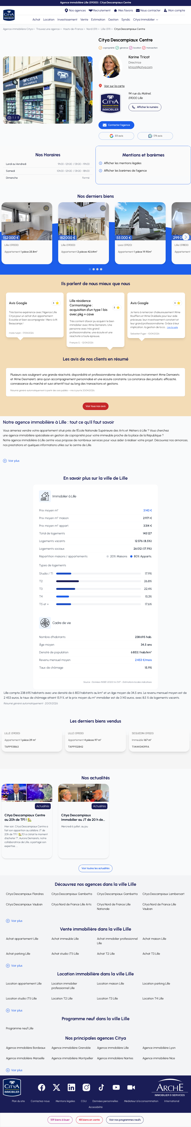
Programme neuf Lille (19, 1028)
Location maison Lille (110, 983)
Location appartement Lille (24, 983)
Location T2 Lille (62, 998)
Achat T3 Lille (151, 953)
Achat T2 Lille (106, 953)
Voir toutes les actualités (95, 868)
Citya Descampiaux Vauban (24, 904)
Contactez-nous (40, 1101)
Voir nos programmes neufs (125, 1119)
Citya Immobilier (146, 19)
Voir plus (11, 461)
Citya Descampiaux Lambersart (163, 894)
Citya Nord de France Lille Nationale (114, 907)
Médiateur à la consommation (141, 1101)
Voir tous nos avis (96, 406)
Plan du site (18, 1101)
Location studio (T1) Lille (21, 998)
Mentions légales (65, 1101)
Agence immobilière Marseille (25, 1058)
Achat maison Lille (154, 938)
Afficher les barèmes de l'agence (123, 171)
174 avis (155, 136)
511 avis (116, 136)
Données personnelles (105, 1101)
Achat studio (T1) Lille (65, 953)
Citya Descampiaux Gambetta (71, 894)
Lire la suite (172, 327)
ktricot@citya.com (140, 67)
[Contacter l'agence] (116, 125)
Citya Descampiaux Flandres (25, 894)
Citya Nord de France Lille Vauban (159, 907)
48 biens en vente (89, 1119)
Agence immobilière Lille (113, 1048)
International (171, 1101)
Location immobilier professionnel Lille (64, 986)
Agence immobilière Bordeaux (26, 1048)
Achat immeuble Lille (65, 938)
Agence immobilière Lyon (159, 1048)
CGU (84, 1101)
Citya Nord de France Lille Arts (71, 904)
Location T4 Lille (153, 998)
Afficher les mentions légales (120, 163)
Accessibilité (96, 1107)
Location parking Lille (156, 983)
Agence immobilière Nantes (115, 1058)
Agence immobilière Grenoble (71, 1048)
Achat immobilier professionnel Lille (117, 941)
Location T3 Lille (107, 998)
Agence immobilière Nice (159, 1058)
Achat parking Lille (18, 953)
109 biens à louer (60, 1119)
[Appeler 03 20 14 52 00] (145, 107)
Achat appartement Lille (22, 938)
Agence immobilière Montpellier (72, 1058)
